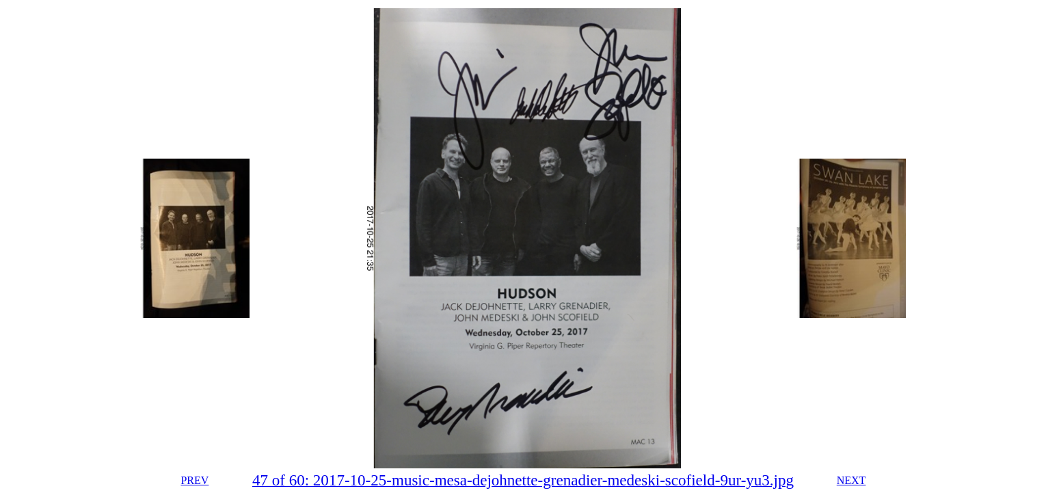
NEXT (851, 480)
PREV (194, 480)
